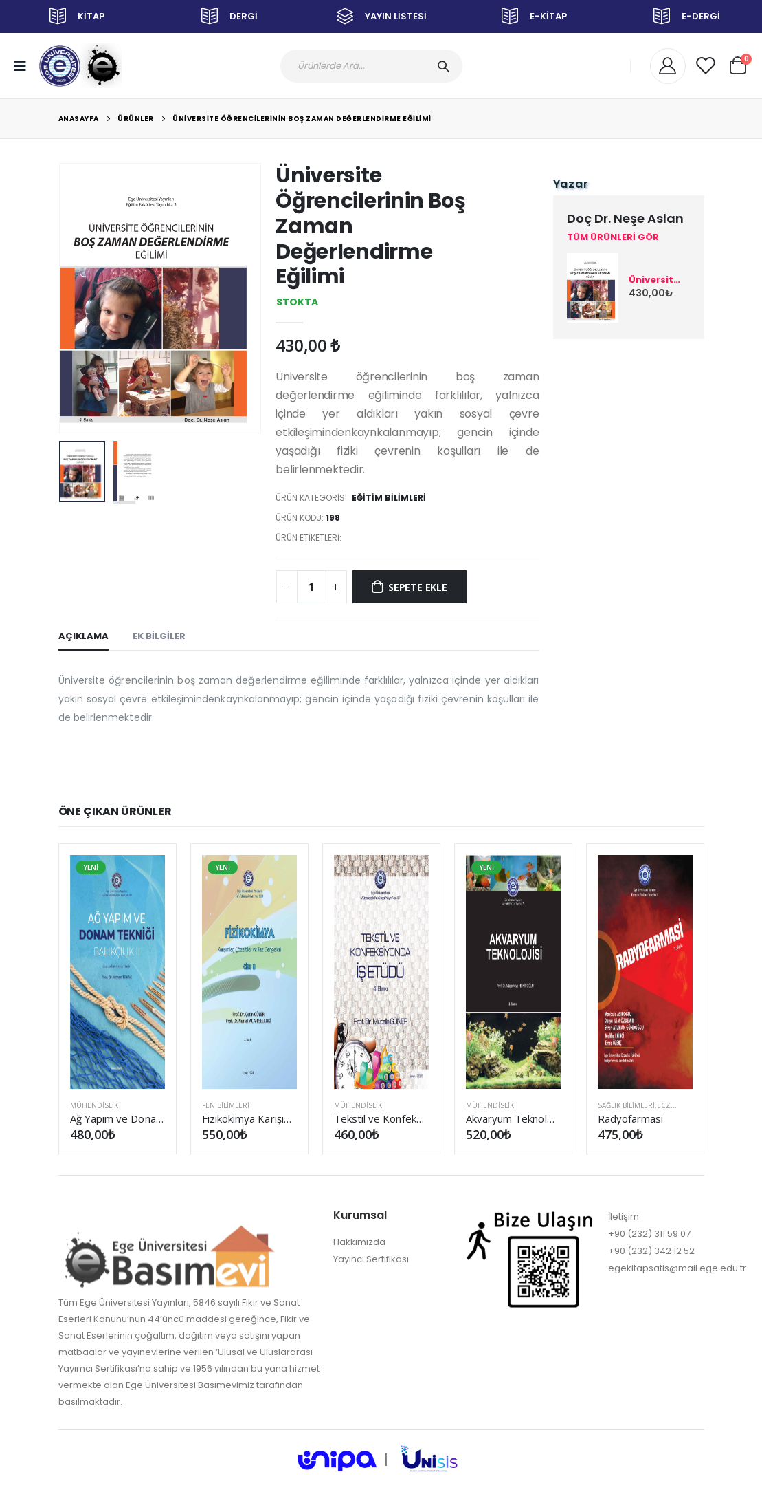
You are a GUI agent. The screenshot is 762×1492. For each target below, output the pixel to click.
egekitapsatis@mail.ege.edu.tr (677, 1268)
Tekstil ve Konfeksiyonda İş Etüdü (381, 1118)
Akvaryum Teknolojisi (513, 1118)
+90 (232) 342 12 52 (651, 1250)
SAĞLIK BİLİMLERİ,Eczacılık (644, 1105)
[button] (738, 63)
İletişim (623, 1216)
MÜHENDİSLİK (94, 1105)
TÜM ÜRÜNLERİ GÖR (613, 237)
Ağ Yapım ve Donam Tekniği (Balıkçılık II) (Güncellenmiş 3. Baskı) (117, 1118)
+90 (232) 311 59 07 (649, 1233)
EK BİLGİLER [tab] (159, 635)
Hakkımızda (359, 1241)
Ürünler (135, 118)
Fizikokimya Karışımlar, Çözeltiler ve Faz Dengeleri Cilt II (249, 1118)
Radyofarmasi (631, 1118)
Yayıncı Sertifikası (371, 1259)
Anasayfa (78, 118)
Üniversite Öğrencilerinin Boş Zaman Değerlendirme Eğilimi (302, 118)
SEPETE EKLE (417, 587)
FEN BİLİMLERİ (225, 1105)
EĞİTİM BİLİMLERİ (389, 498)
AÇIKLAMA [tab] (83, 635)
